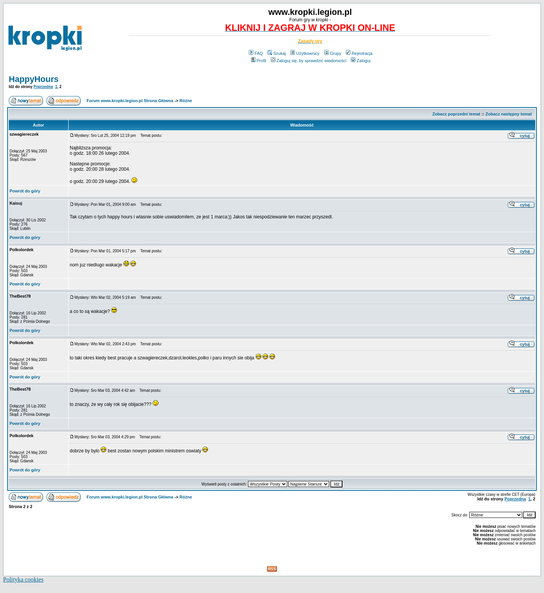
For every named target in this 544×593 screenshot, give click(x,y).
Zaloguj (360, 60)
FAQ (256, 53)
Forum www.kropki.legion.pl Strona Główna (129, 100)
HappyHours (34, 79)
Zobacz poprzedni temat (456, 114)
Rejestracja (359, 53)
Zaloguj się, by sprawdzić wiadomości (308, 60)
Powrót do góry (25, 191)
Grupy (332, 53)
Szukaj (276, 53)
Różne (185, 100)
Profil (258, 60)
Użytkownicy (304, 53)
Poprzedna (43, 87)
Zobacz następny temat (508, 114)
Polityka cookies (23, 579)
